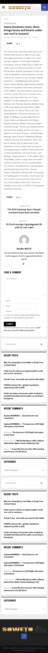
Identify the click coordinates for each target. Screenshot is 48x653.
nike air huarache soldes (14, 253)
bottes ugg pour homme (15, 256)
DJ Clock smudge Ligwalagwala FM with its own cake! (24, 226)
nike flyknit (39, 253)
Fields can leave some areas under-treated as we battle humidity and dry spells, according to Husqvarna (23, 395)
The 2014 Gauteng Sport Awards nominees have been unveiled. (24, 211)
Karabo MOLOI (11, 37)
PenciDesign (30, 650)
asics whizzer (29, 253)
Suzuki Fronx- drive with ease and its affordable (24, 379)
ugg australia (31, 256)
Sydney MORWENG (12, 416)
